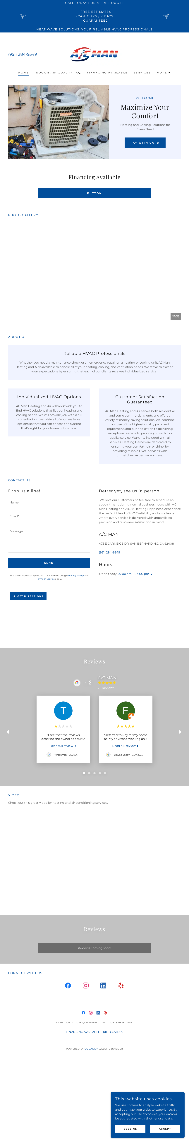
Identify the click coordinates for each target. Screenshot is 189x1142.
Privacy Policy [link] (76, 575)
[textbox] (49, 502)
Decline (130, 1128)
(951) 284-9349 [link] (22, 54)
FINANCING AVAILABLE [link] (107, 72)
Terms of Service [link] (46, 578)
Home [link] (23, 72)
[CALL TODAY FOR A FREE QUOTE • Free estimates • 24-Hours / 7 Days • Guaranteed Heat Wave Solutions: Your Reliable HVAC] (94, 16)
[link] (94, 54)
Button (94, 193)
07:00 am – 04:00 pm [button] (133, 574)
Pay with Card (145, 142)
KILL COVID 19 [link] (113, 1032)
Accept (165, 1128)
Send (49, 563)
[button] (164, 72)
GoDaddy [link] (91, 1048)
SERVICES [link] (142, 72)
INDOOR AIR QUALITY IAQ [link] (58, 72)
